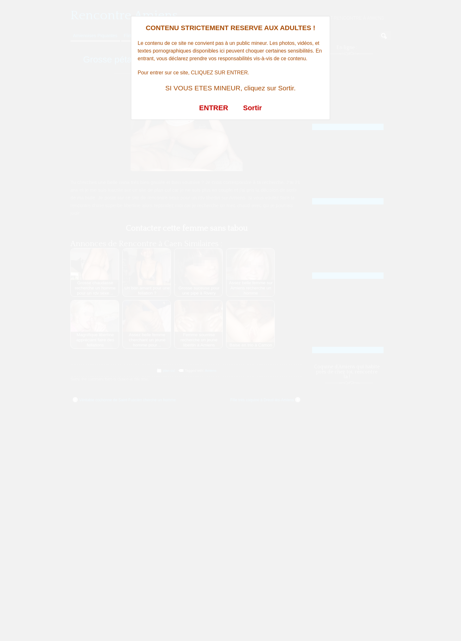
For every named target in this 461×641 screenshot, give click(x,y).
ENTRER (213, 108)
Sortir (252, 108)
